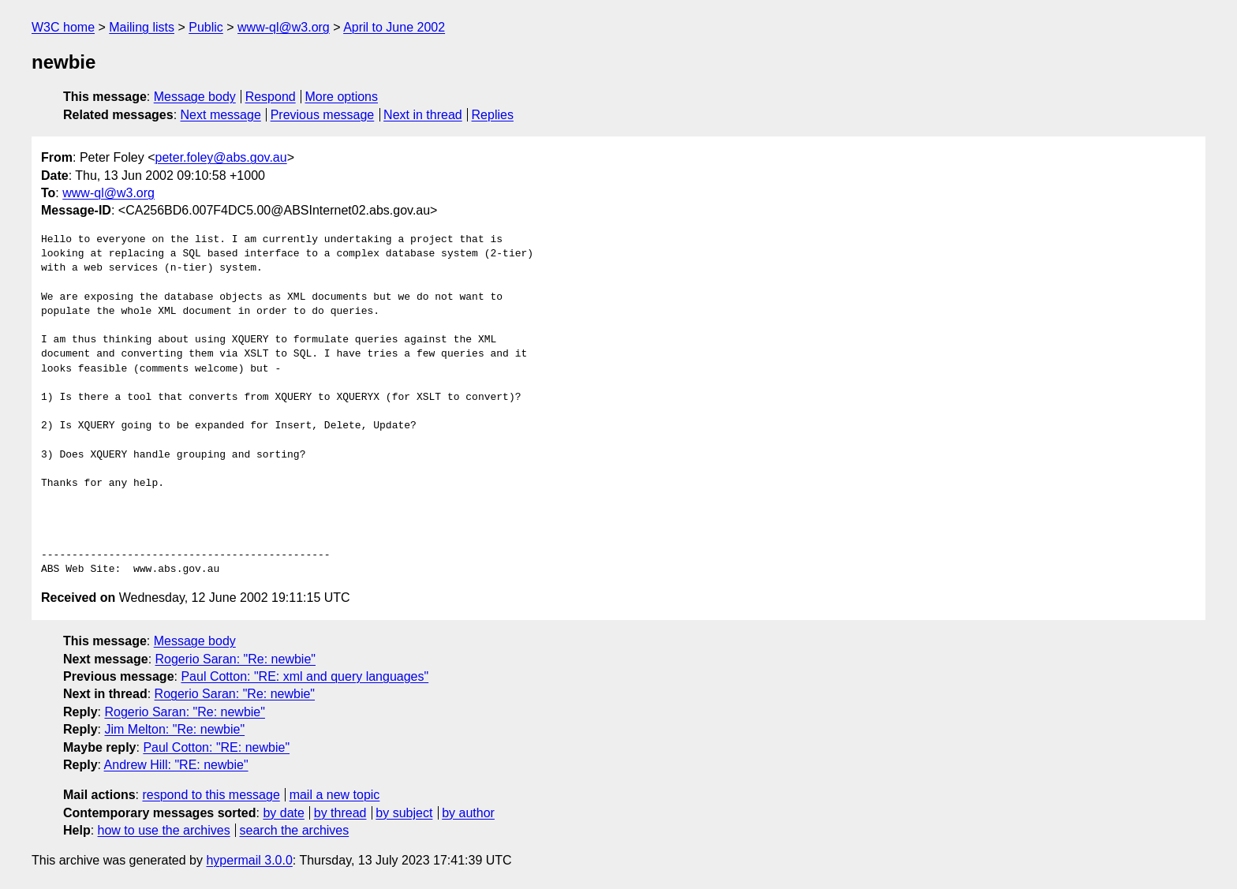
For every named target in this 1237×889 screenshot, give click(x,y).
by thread (340, 813)
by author (468, 813)
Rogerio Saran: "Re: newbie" (235, 659)
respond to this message (210, 794)
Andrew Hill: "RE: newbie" (176, 764)
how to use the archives (164, 830)
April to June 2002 (394, 27)
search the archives (294, 830)
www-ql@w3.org (283, 27)
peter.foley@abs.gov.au (221, 157)
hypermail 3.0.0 (249, 860)
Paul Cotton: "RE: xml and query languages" (304, 676)
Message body (195, 96)
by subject (404, 813)
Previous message (323, 114)
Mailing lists (141, 27)
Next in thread (422, 114)
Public (206, 27)
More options (342, 96)
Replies (493, 114)
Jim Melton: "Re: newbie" (174, 729)
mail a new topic (335, 794)
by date (283, 813)
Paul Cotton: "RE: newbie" (216, 747)
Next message (221, 114)
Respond (270, 96)
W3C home (63, 27)
